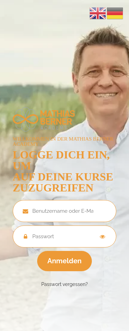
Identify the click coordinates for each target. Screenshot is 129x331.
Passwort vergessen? (64, 284)
